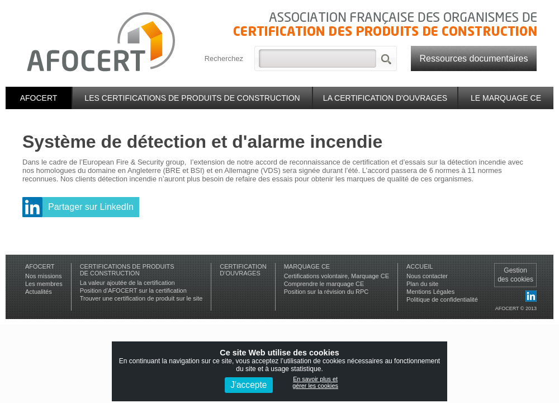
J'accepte (248, 385)
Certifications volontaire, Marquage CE (336, 276)
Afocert (39, 97)
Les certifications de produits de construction (192, 97)
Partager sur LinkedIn (91, 207)
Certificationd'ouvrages (243, 270)
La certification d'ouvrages (385, 97)
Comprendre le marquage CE (324, 283)
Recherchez (224, 58)
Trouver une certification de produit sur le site (141, 298)
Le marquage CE (506, 97)
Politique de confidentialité (442, 299)
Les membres (44, 283)
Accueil (419, 266)
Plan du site (422, 283)
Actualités (38, 291)
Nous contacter (427, 276)
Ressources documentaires (474, 58)
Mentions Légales (430, 291)
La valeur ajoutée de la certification (127, 282)
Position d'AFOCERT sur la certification (133, 290)
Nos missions (43, 276)
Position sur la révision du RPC (326, 291)
